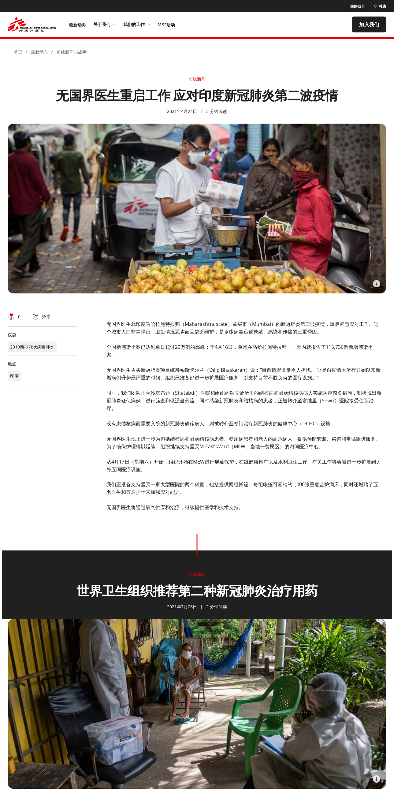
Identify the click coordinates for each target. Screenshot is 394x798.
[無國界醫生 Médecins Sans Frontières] (32, 24)
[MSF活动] (166, 24)
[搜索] (380, 6)
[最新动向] (77, 24)
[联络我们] (357, 6)
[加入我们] (369, 24)
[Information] (376, 283)
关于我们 (104, 24)
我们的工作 (136, 24)
